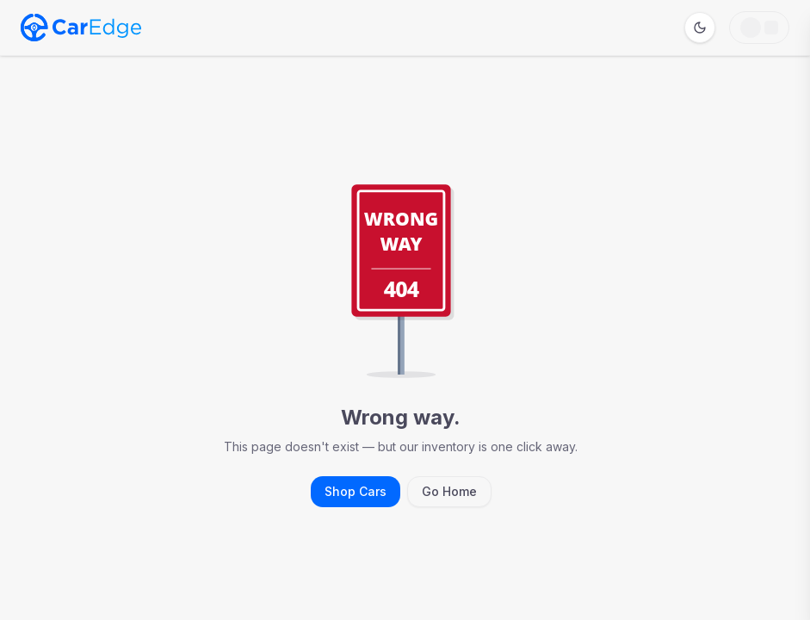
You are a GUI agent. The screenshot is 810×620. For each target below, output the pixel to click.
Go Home (449, 491)
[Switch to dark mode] (699, 27)
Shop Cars (355, 491)
